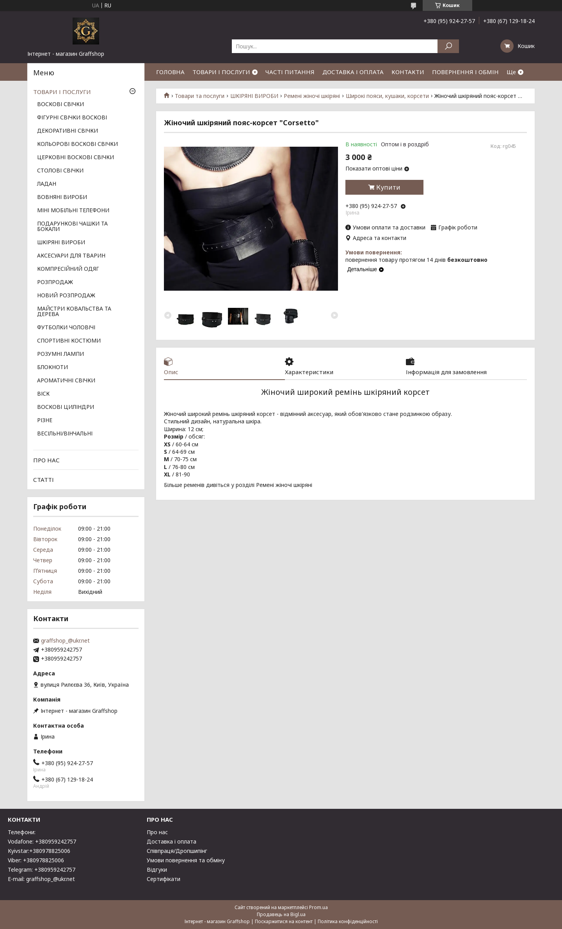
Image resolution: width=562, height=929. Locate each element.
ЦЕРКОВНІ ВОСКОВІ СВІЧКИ (75, 158)
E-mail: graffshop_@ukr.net (41, 879)
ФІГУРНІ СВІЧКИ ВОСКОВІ (72, 118)
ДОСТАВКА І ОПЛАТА (353, 72)
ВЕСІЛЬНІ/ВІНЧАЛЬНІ (64, 434)
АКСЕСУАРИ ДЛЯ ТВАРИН (71, 256)
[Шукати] (448, 46)
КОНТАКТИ (407, 72)
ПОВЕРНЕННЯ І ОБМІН (465, 72)
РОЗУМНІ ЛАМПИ (60, 354)
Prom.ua (318, 907)
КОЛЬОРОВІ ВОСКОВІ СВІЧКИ (77, 144)
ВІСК (43, 394)
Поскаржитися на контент (284, 921)
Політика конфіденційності (348, 921)
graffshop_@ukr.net (65, 640)
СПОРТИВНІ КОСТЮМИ (69, 341)
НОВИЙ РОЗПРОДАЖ (66, 296)
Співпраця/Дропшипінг (177, 850)
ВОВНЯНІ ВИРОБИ (62, 197)
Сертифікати (163, 879)
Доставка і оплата (171, 841)
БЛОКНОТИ (52, 367)
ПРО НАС (46, 460)
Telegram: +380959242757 (41, 869)
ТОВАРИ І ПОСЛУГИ (221, 72)
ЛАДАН (46, 184)
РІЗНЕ (44, 420)
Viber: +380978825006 (36, 860)
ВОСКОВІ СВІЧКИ (60, 104)
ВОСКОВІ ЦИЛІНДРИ (65, 407)
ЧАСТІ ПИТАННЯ (290, 72)
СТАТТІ (43, 479)
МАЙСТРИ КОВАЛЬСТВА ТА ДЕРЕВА (74, 312)
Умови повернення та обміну (186, 860)
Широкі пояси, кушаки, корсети (387, 95)
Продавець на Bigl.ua (281, 914)
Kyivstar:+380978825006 (39, 850)
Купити (388, 187)
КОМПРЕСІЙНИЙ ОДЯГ (68, 269)
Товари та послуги (199, 95)
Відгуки (157, 869)
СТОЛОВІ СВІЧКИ (60, 171)
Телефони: (22, 832)
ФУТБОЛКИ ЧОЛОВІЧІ (66, 328)
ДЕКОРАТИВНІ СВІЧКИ (67, 131)
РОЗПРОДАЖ (55, 282)
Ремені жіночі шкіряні (312, 95)
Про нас (157, 832)
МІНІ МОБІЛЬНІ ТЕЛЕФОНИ (73, 211)
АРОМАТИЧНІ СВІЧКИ (66, 381)
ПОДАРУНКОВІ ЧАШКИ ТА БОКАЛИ (72, 227)
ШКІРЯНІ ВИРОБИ (254, 95)
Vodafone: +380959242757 (42, 841)
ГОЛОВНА (170, 72)
